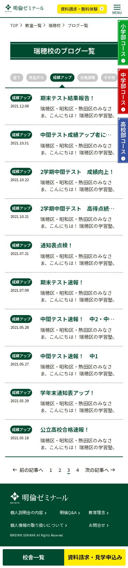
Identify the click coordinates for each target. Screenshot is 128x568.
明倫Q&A (68, 512)
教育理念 (97, 512)
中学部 (123, 88)
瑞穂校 (54, 25)
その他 (109, 77)
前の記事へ (31, 469)
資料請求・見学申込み (95, 557)
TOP (14, 25)
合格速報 (87, 77)
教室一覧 (33, 25)
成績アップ (62, 77)
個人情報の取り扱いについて (36, 525)
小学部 (123, 39)
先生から (36, 77)
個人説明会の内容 (26, 512)
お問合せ (97, 525)
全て (16, 77)
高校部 (123, 137)
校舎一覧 (33, 557)
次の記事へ (97, 469)
